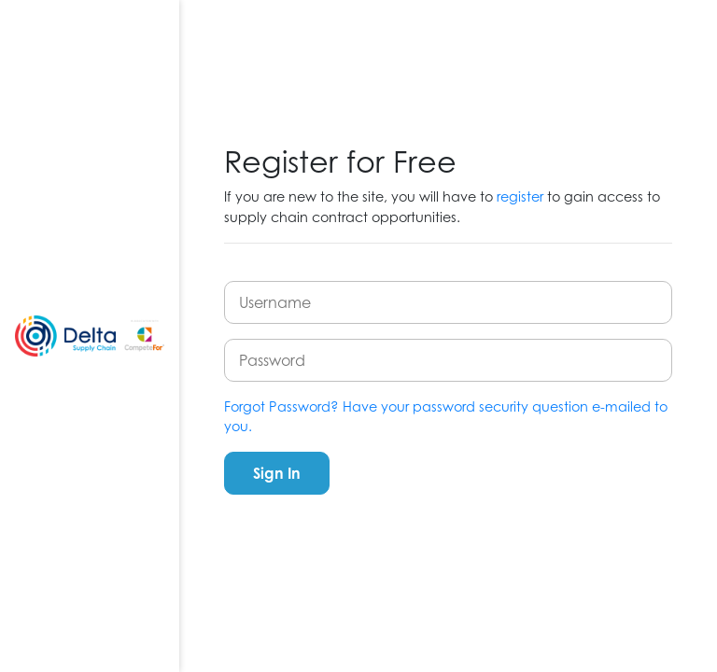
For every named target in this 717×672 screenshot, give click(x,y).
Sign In (277, 473)
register (520, 196)
